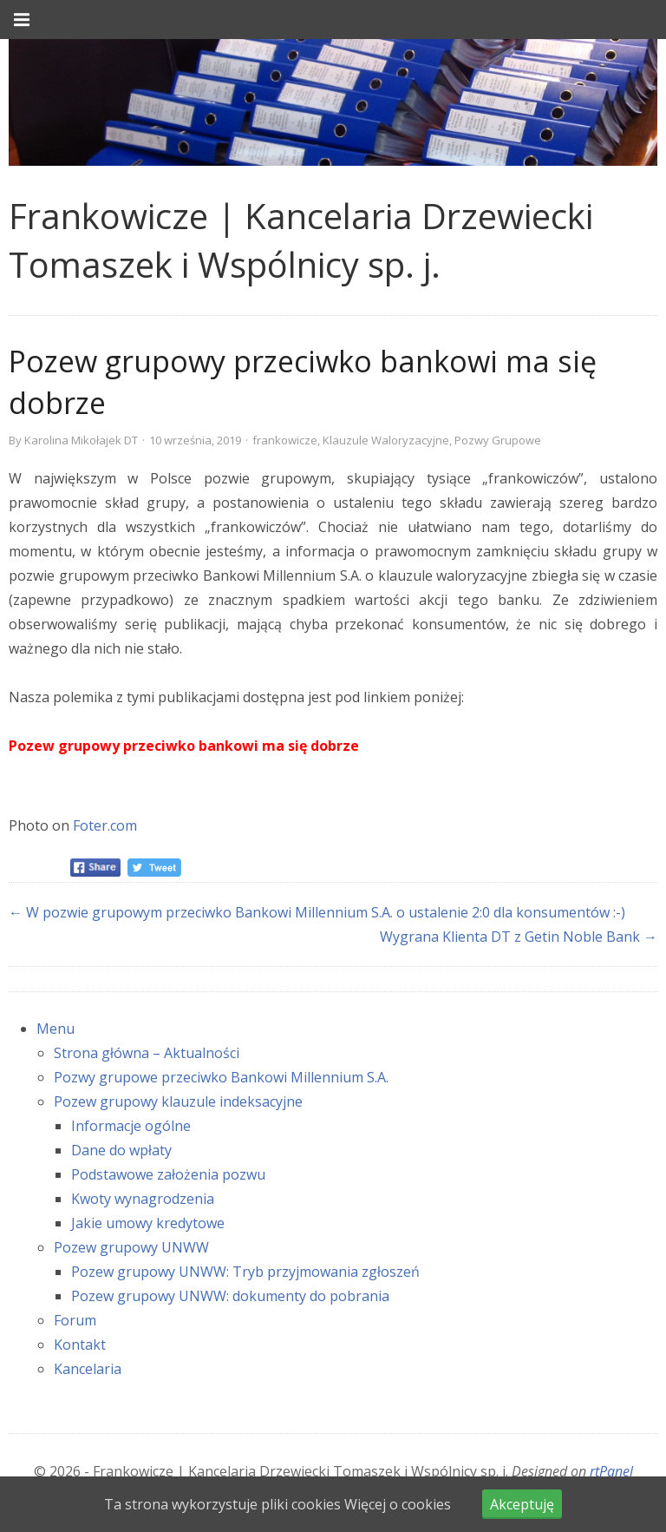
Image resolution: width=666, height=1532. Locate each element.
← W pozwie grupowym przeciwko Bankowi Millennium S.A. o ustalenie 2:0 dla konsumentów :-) (317, 912)
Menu (55, 1028)
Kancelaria (87, 1368)
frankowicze (284, 440)
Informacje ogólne (131, 1125)
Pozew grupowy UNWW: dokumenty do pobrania (230, 1295)
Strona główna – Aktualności (146, 1052)
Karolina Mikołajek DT (81, 440)
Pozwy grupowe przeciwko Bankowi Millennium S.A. (221, 1077)
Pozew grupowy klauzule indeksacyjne (178, 1101)
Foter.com (105, 825)
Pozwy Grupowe (497, 440)
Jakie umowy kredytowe (148, 1223)
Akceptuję (522, 1504)
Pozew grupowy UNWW (131, 1247)
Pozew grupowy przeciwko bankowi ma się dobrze (184, 745)
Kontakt (80, 1344)
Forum (75, 1320)
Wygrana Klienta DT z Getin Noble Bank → (518, 936)
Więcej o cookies (397, 1504)
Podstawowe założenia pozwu (168, 1174)
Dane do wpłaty (121, 1150)
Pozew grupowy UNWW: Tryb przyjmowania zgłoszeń (245, 1271)
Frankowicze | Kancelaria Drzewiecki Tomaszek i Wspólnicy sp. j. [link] (301, 240)
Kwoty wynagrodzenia (142, 1198)
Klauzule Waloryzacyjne (386, 440)
